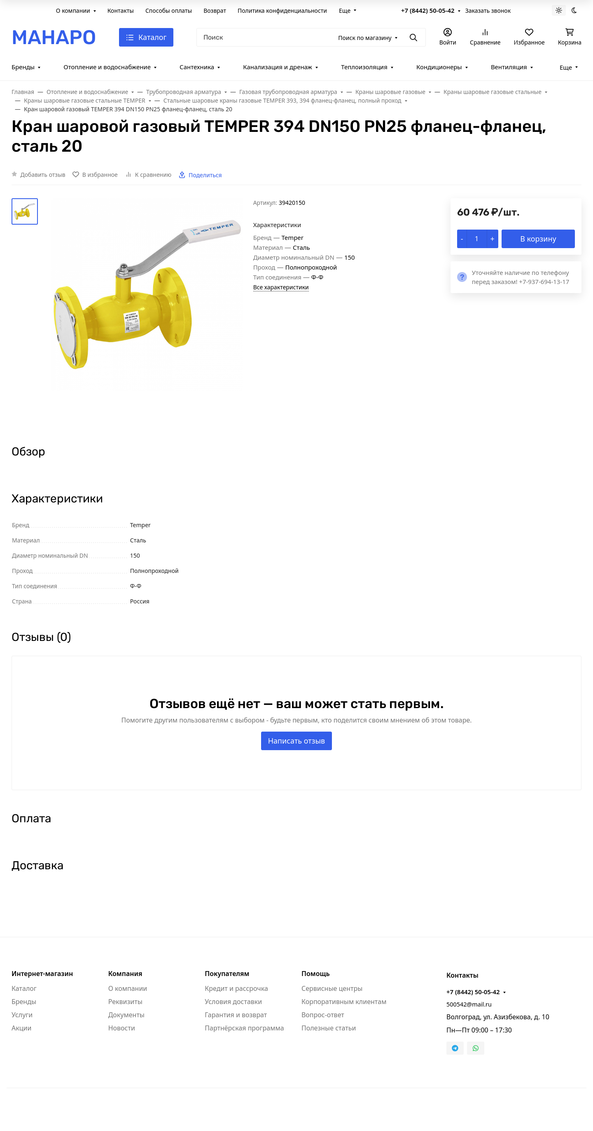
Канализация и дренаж (277, 67)
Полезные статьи (328, 1027)
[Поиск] (310, 37)
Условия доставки (233, 1001)
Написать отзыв (296, 741)
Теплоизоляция (364, 67)
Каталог (24, 988)
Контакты (120, 10)
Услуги (22, 1014)
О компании (73, 10)
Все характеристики (281, 287)
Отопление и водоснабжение (107, 67)
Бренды (23, 67)
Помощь (315, 973)
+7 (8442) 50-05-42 (428, 10)
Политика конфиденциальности (282, 10)
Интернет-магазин (42, 973)
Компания (125, 973)
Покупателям (227, 973)
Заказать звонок (488, 10)
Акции (21, 1027)
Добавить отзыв (43, 174)
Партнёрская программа (244, 1027)
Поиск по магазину (364, 38)
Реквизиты (125, 1001)
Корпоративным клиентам (343, 1001)
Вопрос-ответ (322, 1014)
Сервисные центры (331, 988)
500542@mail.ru (469, 1004)
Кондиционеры (439, 67)
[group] (147, 314)
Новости (121, 1027)
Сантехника (197, 67)
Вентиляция (509, 67)
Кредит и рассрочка (236, 988)
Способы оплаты (168, 10)
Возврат (214, 10)
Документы (126, 1014)
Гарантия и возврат (236, 1014)
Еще (344, 10)
